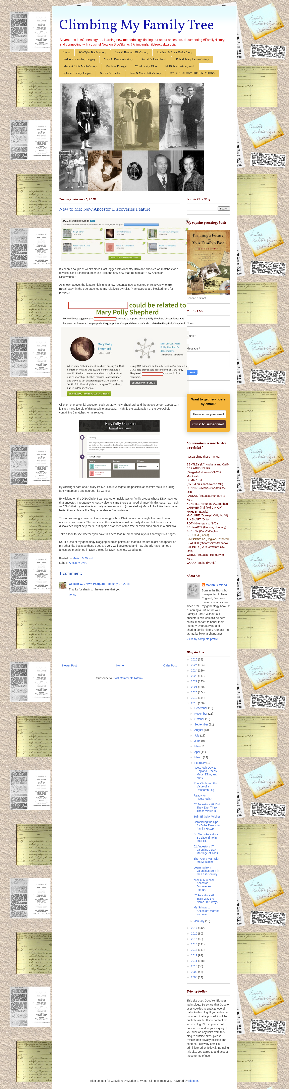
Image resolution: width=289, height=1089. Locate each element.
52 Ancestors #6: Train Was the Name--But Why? (206, 899)
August (199, 729)
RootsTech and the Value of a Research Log (205, 787)
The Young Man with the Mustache (206, 860)
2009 (194, 971)
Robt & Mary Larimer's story (192, 59)
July (197, 735)
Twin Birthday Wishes (207, 816)
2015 (194, 939)
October (199, 719)
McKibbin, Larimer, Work (180, 66)
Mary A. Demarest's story (118, 59)
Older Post (170, 665)
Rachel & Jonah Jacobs (154, 59)
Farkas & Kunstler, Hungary (79, 59)
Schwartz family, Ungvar (77, 73)
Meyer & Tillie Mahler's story (80, 66)
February (200, 762)
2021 (194, 687)
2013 (194, 949)
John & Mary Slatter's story (145, 73)
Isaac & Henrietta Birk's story (131, 52)
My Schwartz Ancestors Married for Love (207, 911)
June (197, 741)
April (197, 752)
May (197, 746)
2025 (194, 664)
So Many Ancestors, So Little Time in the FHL (206, 838)
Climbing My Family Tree (136, 26)
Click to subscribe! (208, 424)
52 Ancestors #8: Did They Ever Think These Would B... (207, 808)
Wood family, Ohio (146, 66)
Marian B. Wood (216, 585)
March (198, 757)
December (201, 708)
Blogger (193, 1080)
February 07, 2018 (118, 583)
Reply (72, 595)
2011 (194, 960)
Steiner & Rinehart (110, 73)
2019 (194, 697)
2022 (194, 681)
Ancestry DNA (77, 562)
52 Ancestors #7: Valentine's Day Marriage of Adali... (207, 850)
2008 (194, 977)
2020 (194, 692)
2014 (194, 944)
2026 (194, 659)
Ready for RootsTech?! (203, 797)
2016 (194, 933)
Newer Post (69, 665)
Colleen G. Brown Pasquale (87, 583)
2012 (194, 955)
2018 (194, 703)
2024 (194, 670)
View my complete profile (202, 639)
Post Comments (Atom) (127, 678)
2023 (194, 676)
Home (66, 52)
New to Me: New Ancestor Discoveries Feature (204, 884)
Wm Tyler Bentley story (92, 52)
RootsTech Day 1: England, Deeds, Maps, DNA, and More (206, 772)
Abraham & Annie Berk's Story (174, 52)
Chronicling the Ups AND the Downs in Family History (207, 825)
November (201, 713)
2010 (194, 966)
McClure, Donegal (116, 66)
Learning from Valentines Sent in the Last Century (206, 871)
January (199, 921)
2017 (194, 928)
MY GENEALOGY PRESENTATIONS (192, 73)
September (201, 724)
